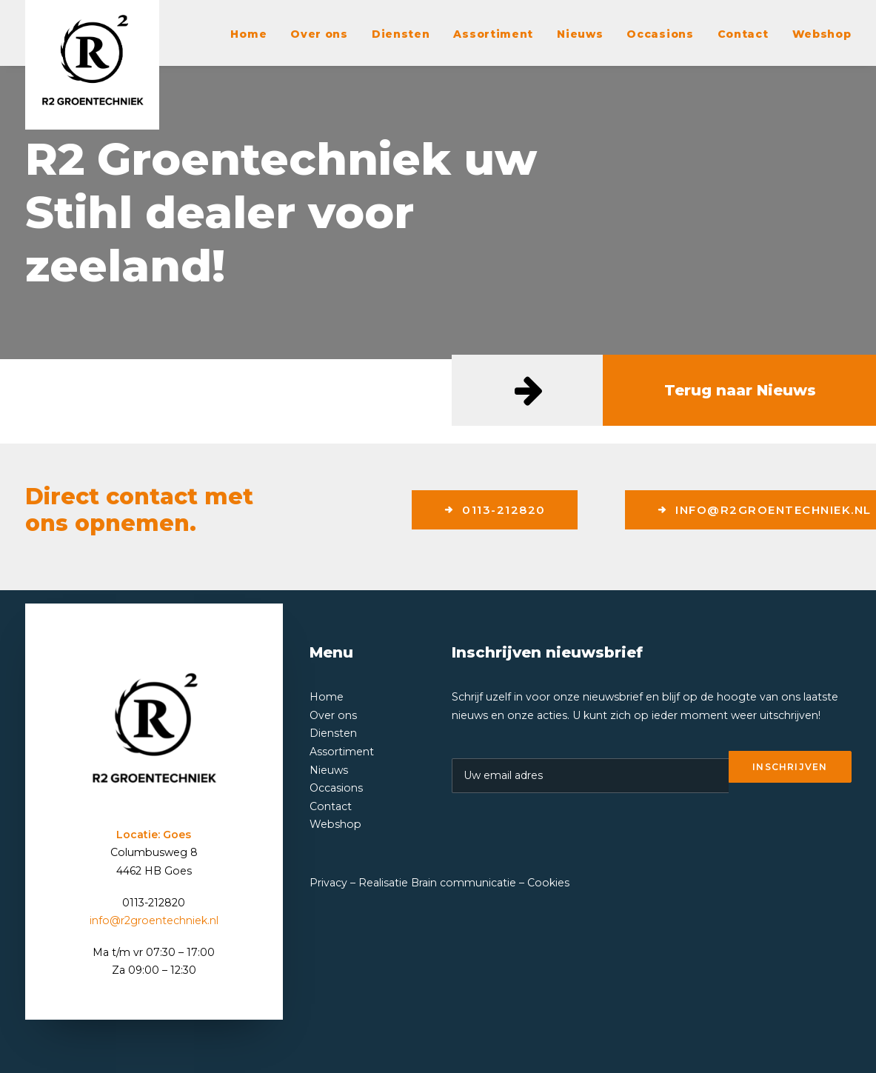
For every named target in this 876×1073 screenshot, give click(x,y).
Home (248, 34)
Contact (743, 34)
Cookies (548, 882)
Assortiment (493, 34)
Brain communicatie (463, 882)
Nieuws (580, 34)
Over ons (319, 34)
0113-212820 (495, 510)
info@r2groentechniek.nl (154, 920)
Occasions (659, 34)
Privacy (328, 882)
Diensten (401, 34)
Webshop (822, 34)
